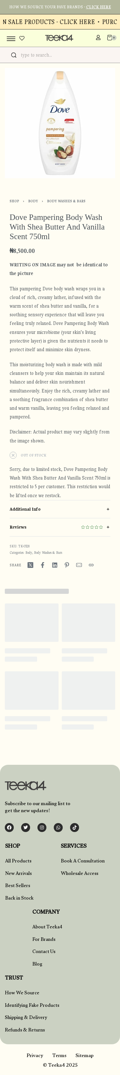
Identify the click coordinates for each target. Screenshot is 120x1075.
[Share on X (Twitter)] (30, 565)
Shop (14, 201)
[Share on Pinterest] (67, 565)
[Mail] (79, 565)
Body (33, 201)
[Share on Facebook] (42, 565)
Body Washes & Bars (66, 201)
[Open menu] (11, 38)
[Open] (22, 38)
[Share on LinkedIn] (55, 565)
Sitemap (84, 1056)
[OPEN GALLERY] (60, 123)
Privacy (35, 1056)
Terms (59, 1056)
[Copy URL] (91, 565)
